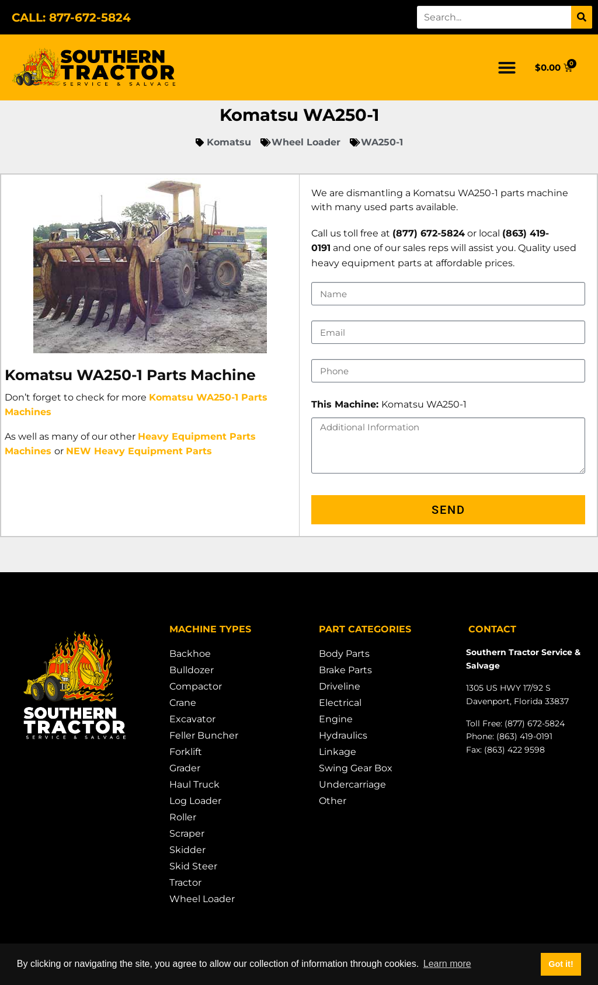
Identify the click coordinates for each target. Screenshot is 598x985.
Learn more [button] (447, 964)
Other (332, 800)
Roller (182, 817)
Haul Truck (194, 784)
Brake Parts (345, 670)
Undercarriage (352, 784)
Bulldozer (191, 670)
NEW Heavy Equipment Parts (139, 451)
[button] (507, 68)
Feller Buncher (203, 735)
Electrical (340, 702)
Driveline (339, 686)
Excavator (192, 719)
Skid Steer (193, 866)
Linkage (337, 751)
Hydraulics (343, 735)
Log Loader (195, 800)
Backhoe (190, 653)
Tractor (185, 882)
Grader (184, 768)
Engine (336, 719)
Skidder (187, 849)
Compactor (195, 686)
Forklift (185, 751)
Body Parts (344, 653)
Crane (182, 702)
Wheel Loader (202, 898)
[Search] (581, 17)
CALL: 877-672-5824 (71, 18)
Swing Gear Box (355, 768)
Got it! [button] (560, 964)
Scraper (186, 833)
